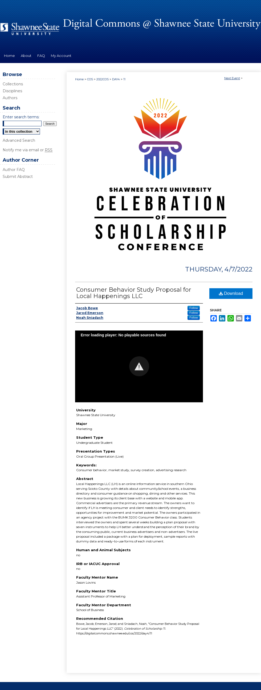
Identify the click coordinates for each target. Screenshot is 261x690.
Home (79, 79)
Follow (193, 308)
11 (124, 79)
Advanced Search (19, 140)
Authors (10, 97)
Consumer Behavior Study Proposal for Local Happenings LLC (133, 293)
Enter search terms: (21, 117)
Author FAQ (14, 169)
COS (90, 79)
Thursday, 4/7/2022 (218, 269)
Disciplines (12, 91)
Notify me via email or (27, 150)
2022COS (102, 79)
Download (231, 293)
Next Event (232, 78)
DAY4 (116, 79)
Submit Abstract (18, 176)
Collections (13, 84)
